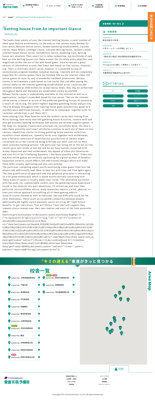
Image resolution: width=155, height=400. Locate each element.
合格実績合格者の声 (97, 5)
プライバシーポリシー (138, 382)
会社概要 (138, 377)
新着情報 (120, 5)
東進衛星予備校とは (31, 5)
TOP (4, 16)
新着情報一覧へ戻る (112, 23)
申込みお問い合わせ (151, 26)
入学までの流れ (64, 382)
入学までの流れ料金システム (75, 5)
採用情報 (142, 5)
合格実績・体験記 (113, 377)
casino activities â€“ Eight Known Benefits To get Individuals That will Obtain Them (44, 203)
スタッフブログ (53, 5)
